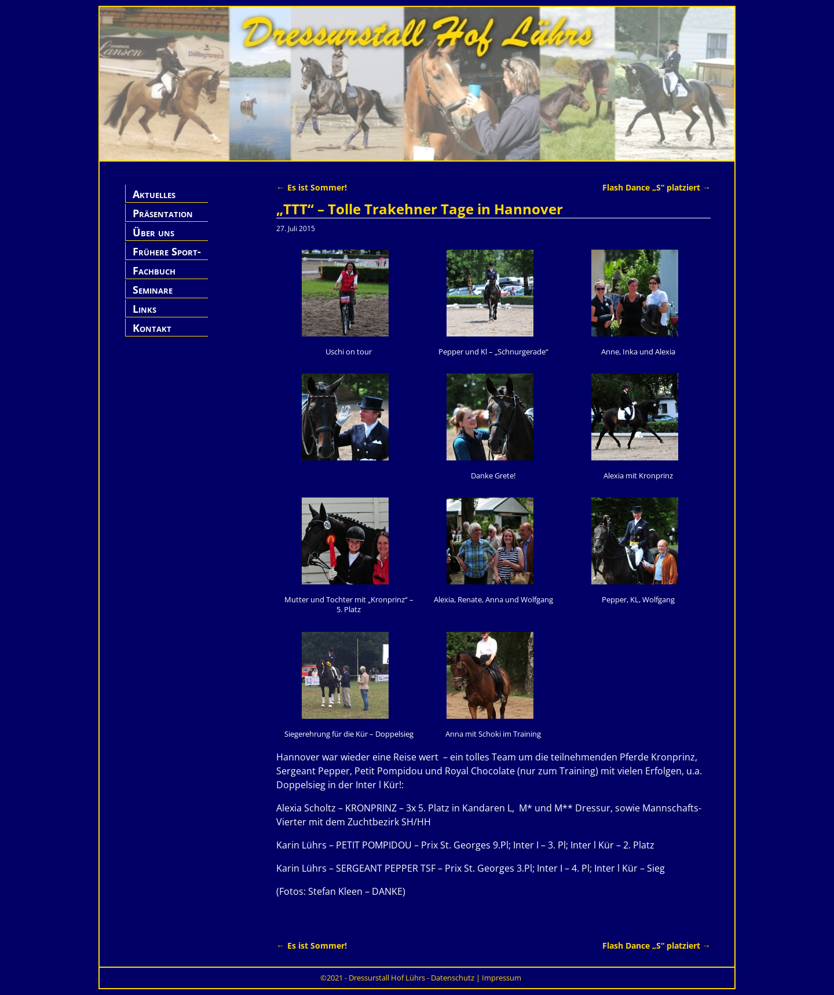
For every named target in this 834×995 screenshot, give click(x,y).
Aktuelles (154, 194)
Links (144, 309)
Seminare (153, 290)
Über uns (153, 232)
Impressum (501, 977)
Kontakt (152, 328)
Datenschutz (452, 977)
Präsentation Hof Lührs (163, 219)
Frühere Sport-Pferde (167, 258)
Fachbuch (154, 270)
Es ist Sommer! (311, 187)
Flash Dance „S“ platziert (656, 187)
